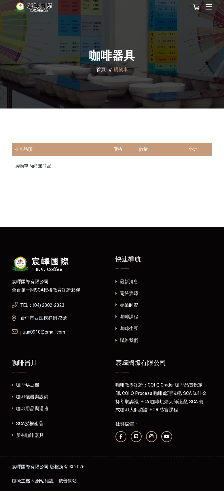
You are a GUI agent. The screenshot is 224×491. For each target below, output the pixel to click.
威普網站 (67, 481)
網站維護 (44, 481)
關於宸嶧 (126, 293)
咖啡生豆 (126, 328)
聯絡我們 (126, 340)
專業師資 (126, 305)
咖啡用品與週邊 (30, 408)
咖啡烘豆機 (25, 385)
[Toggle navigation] (208, 7)
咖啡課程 (126, 316)
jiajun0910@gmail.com (38, 331)
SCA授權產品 (27, 423)
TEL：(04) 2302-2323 (38, 304)
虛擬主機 (21, 481)
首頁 (101, 69)
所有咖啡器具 (28, 435)
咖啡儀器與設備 (30, 396)
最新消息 (126, 281)
